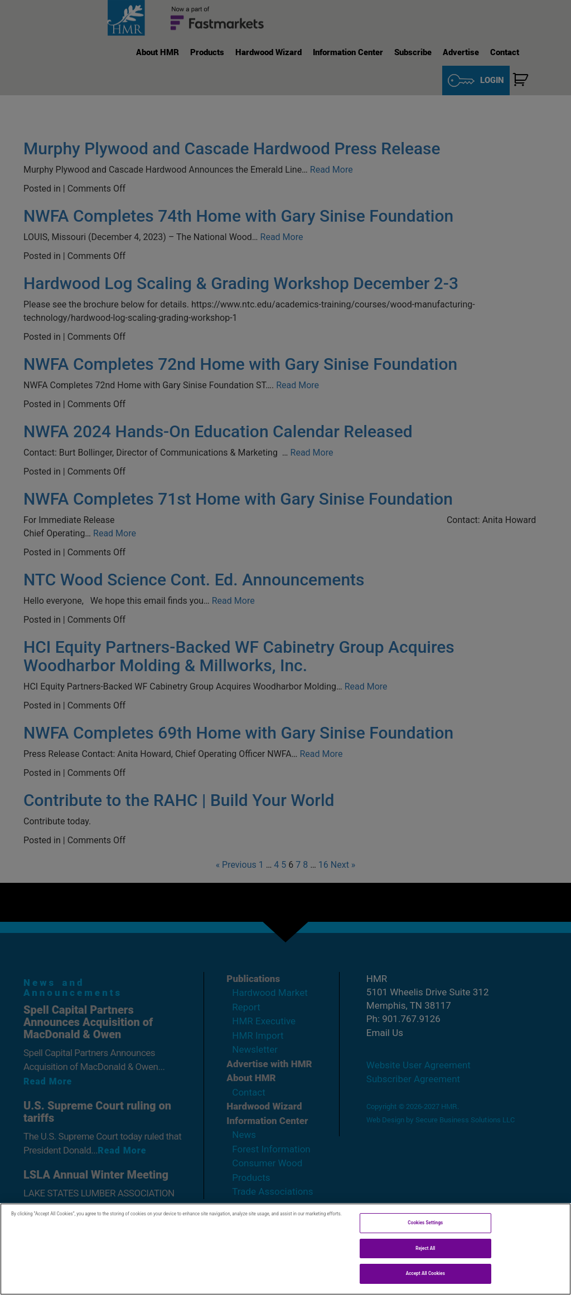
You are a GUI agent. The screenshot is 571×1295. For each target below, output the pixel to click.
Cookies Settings (425, 1222)
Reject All (425, 1248)
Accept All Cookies (425, 1273)
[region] (285, 1249)
